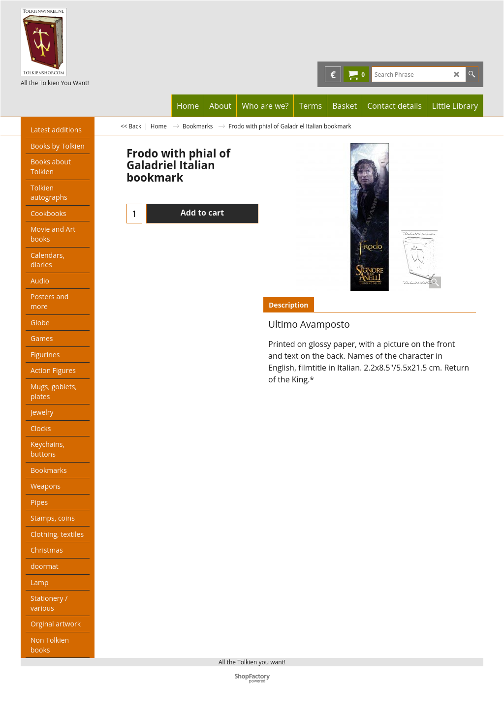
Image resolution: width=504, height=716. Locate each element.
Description (289, 305)
